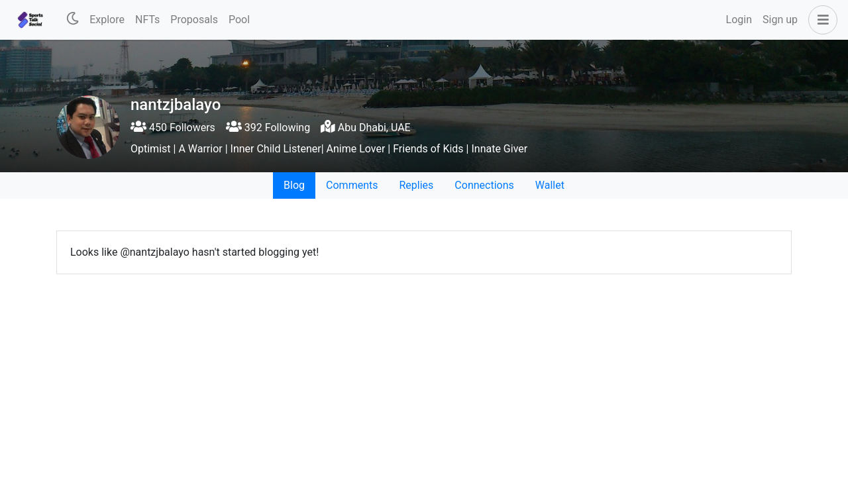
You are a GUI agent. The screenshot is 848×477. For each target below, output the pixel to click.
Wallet (549, 185)
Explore (107, 19)
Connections (483, 185)
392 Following (268, 127)
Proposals (194, 19)
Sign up (780, 19)
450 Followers (173, 127)
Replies (416, 185)
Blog (294, 185)
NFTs (147, 19)
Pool (239, 19)
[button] (820, 19)
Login (739, 19)
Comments (352, 185)
